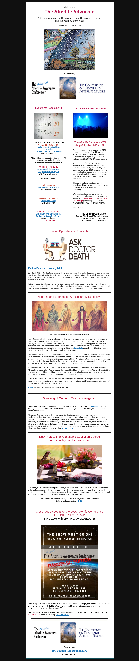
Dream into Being (48, 201)
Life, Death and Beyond (48, 171)
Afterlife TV (96, 406)
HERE (30, 388)
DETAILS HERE (62, 615)
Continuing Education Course (49, 216)
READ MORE (68, 428)
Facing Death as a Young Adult (45, 268)
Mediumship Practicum (48, 187)
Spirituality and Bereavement (48, 214)
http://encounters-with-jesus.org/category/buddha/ (74, 334)
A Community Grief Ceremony (48, 151)
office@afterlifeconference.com (70, 651)
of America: (48, 149)
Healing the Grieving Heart (48, 147)
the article (78, 348)
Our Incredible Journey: (48, 169)
